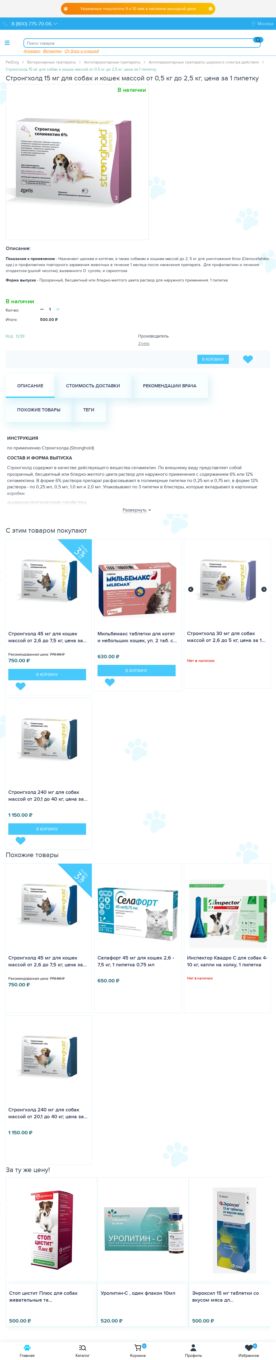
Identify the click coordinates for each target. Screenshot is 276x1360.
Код (9, 336)
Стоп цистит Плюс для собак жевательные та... (43, 1296)
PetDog (12, 62)
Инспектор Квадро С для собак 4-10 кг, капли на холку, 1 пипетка (227, 961)
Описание (30, 385)
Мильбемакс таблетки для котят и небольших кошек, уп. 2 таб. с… (137, 637)
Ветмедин (52, 51)
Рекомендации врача (169, 385)
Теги (88, 410)
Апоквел (31, 51)
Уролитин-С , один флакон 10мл (138, 1293)
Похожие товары (38, 410)
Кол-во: (12, 310)
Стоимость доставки (93, 385)
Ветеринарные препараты (51, 62)
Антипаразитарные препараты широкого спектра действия (204, 62)
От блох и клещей (81, 51)
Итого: (11, 319)
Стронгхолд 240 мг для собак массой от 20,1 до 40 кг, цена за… (48, 795)
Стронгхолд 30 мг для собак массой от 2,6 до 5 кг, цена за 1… (226, 637)
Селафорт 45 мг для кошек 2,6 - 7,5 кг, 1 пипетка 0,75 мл (136, 961)
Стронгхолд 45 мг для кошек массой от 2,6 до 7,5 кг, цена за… (47, 637)
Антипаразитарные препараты (112, 62)
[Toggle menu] (7, 42)
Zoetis (144, 343)
